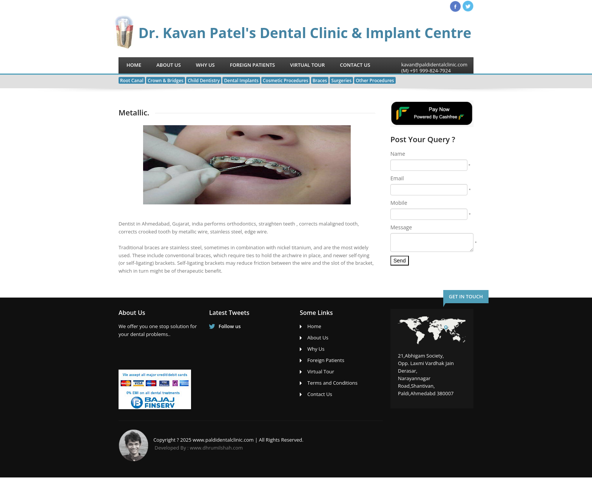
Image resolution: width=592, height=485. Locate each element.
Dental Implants (241, 80)
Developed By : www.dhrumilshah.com (199, 447)
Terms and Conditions (332, 382)
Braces (320, 80)
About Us (168, 64)
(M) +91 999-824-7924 (426, 70)
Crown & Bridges (165, 80)
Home (133, 64)
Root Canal (131, 80)
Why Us (205, 64)
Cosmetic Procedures (285, 80)
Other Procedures (375, 80)
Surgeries (341, 80)
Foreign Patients (252, 64)
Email (397, 178)
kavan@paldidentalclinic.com (434, 64)
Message (401, 227)
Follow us (230, 326)
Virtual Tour (307, 64)
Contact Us (355, 64)
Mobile (398, 202)
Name (397, 153)
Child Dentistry (204, 80)
